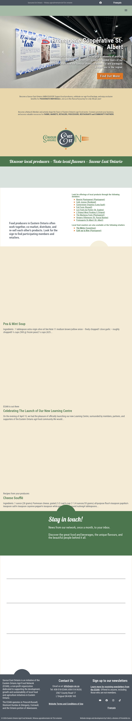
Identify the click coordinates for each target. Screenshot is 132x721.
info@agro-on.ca (71, 686)
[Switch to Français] (116, 2)
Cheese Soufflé (13, 498)
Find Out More (110, 76)
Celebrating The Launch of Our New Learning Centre (37, 411)
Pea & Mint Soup (14, 324)
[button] (126, 10)
